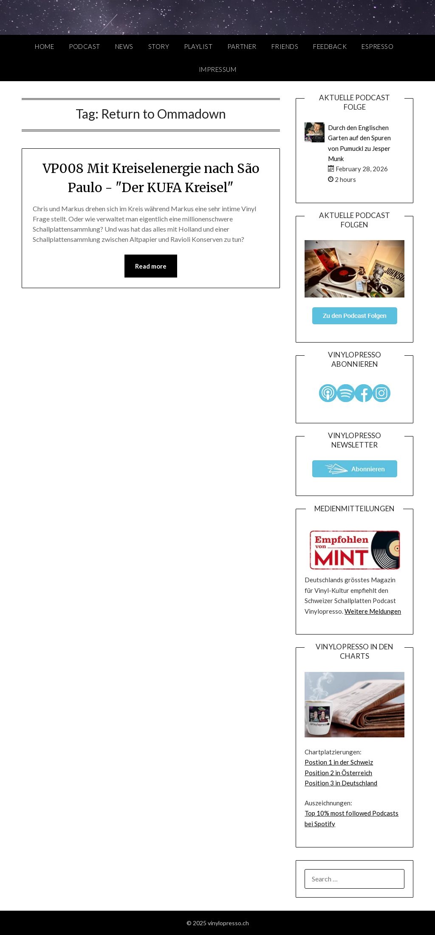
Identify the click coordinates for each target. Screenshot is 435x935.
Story (158, 46)
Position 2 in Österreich (338, 772)
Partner (242, 46)
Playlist (198, 46)
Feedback (330, 46)
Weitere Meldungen (373, 611)
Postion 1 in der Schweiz (339, 762)
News (124, 46)
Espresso (377, 46)
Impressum (218, 69)
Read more (151, 266)
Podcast (84, 46)
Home (44, 46)
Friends (285, 46)
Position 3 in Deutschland (341, 783)
